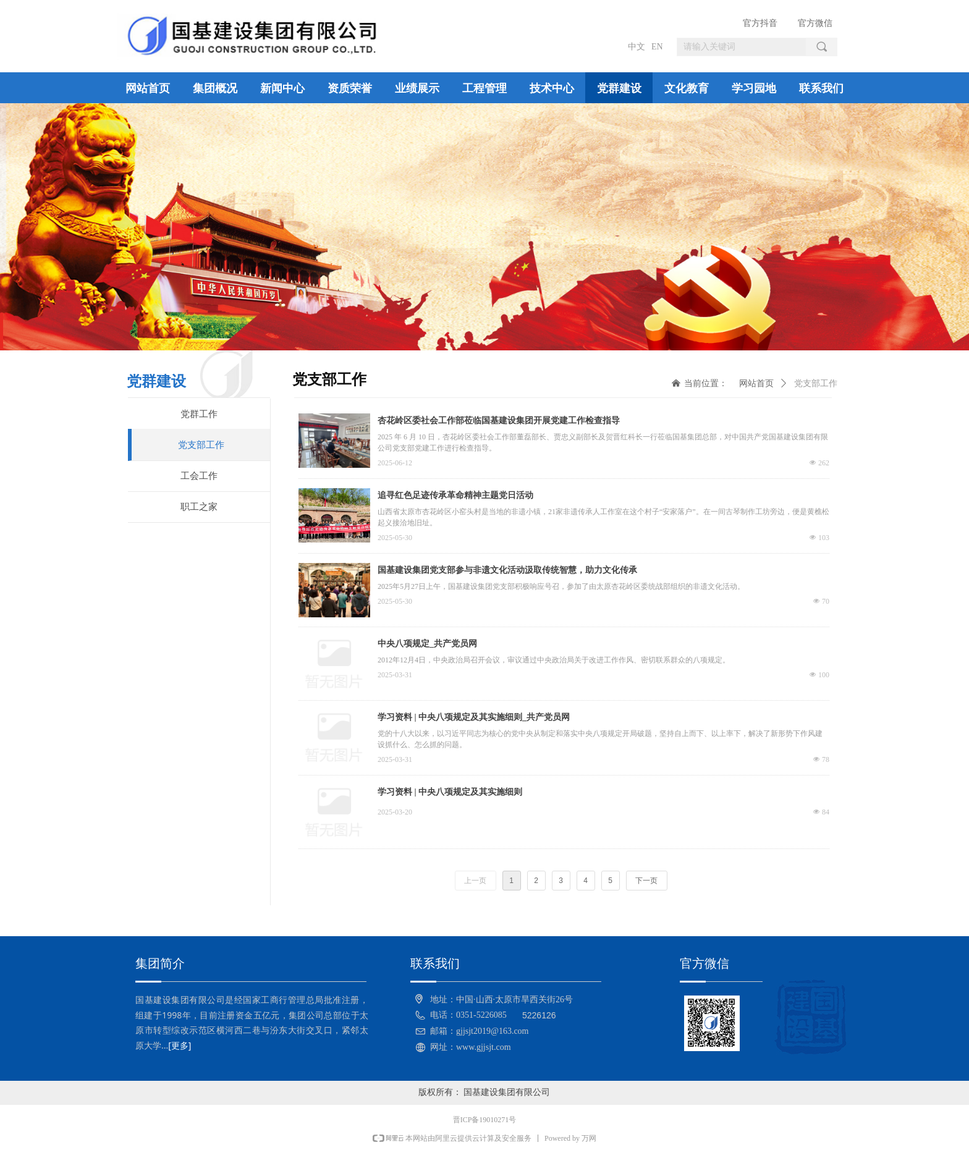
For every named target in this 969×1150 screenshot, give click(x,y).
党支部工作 (815, 383)
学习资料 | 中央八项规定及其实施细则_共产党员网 (474, 717)
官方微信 (815, 23)
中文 (636, 46)
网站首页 (756, 383)
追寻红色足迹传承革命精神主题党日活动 (455, 495)
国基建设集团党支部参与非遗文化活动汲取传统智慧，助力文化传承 (507, 570)
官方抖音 (760, 23)
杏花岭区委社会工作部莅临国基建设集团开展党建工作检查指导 (499, 420)
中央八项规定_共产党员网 (427, 643)
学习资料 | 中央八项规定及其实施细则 (450, 792)
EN (657, 46)
